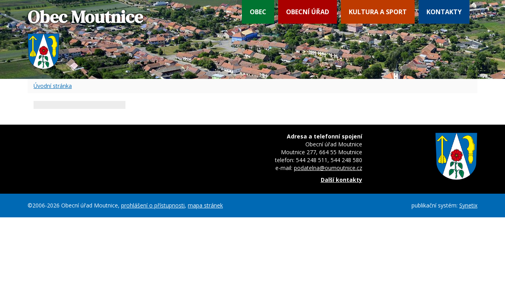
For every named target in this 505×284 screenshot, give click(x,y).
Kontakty (444, 11)
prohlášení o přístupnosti (153, 205)
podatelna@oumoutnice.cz (328, 168)
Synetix (468, 205)
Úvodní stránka (53, 86)
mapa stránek (205, 205)
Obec (258, 11)
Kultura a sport (378, 11)
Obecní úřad (307, 11)
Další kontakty (341, 179)
